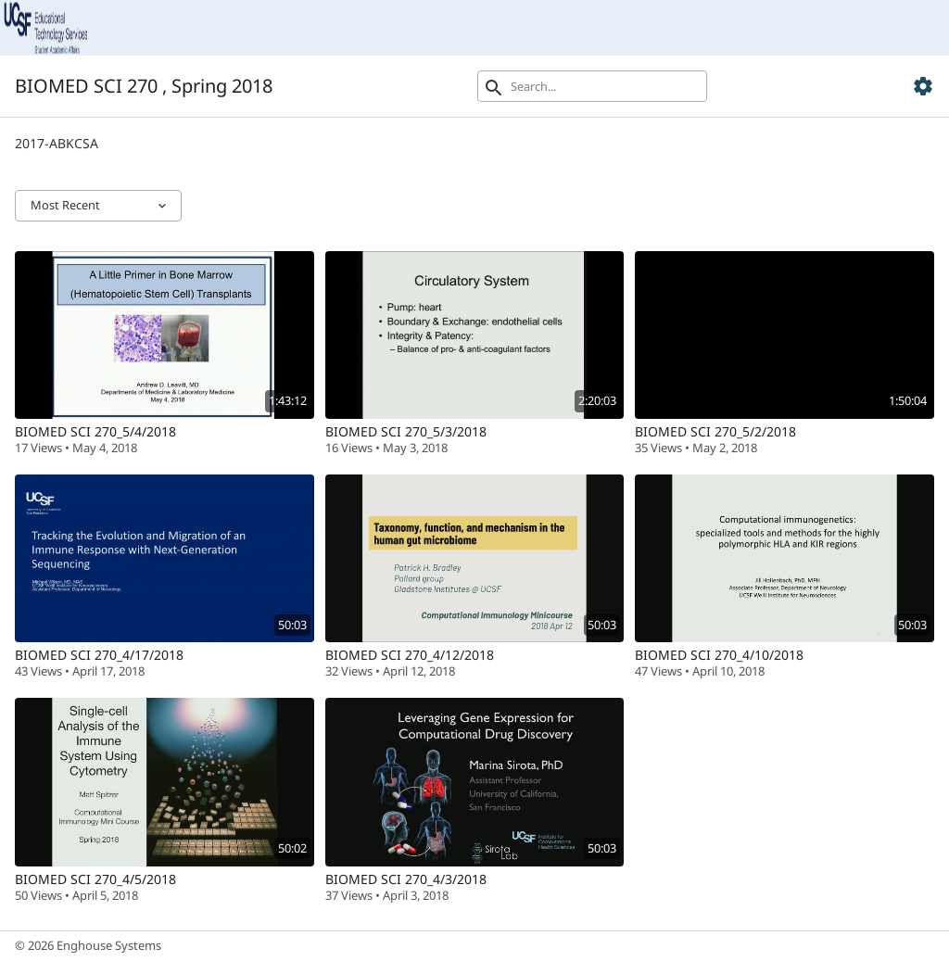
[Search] (592, 86)
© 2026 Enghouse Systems (88, 945)
